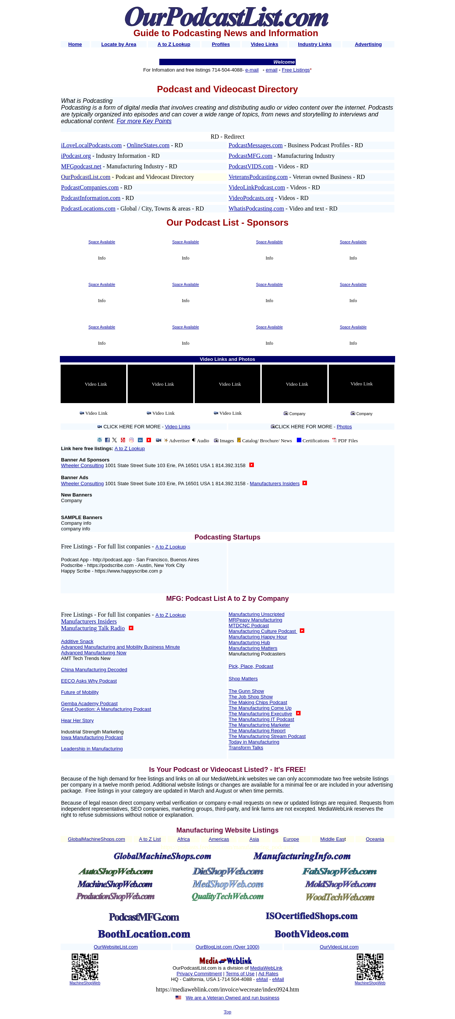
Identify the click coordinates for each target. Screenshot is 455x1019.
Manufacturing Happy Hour (258, 637)
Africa (183, 839)
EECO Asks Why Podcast (89, 681)
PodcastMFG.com (250, 156)
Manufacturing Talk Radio (93, 628)
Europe (291, 839)
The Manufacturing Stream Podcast (267, 736)
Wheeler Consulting (82, 465)
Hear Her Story (77, 720)
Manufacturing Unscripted (256, 614)
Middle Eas (332, 839)
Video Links (177, 426)
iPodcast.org (76, 156)
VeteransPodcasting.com (258, 177)
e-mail (251, 70)
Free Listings (296, 70)
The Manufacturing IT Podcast (261, 719)
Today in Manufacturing (254, 742)
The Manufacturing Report (257, 730)
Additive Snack (77, 641)
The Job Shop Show (251, 697)
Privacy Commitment (199, 973)
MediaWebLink (266, 968)
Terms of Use (240, 973)
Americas (219, 839)
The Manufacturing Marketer (259, 725)
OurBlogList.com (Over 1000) (227, 947)
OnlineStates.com (148, 145)
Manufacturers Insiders (89, 621)
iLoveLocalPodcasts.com (91, 145)
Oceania (375, 839)
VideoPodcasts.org (251, 198)
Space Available (102, 242)
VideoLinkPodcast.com (257, 187)
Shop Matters (243, 678)
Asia (254, 839)
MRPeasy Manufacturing (255, 620)
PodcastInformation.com (91, 198)
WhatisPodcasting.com (256, 208)
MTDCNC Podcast (249, 625)
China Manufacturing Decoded (94, 669)
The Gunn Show (246, 691)
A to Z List (150, 839)
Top (227, 1011)
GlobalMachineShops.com (96, 839)
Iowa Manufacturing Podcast (92, 737)
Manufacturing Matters (253, 648)
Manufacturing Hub (249, 642)
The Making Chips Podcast (258, 702)
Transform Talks (246, 747)
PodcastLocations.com (88, 208)
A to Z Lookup (130, 448)
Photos (344, 426)
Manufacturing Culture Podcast (263, 631)
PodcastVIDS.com (251, 166)
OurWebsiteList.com (116, 947)
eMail (262, 979)
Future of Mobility (80, 692)
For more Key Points (144, 121)
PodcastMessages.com (256, 145)
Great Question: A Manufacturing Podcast (106, 709)
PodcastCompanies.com (90, 187)
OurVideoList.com (339, 947)
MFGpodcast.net (81, 166)
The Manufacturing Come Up (260, 708)
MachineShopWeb (85, 983)
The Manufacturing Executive (260, 714)
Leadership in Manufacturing (92, 749)
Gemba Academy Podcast (89, 703)
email (272, 70)
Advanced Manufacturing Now (93, 652)
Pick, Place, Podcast (251, 666)
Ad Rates (268, 973)
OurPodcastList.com (85, 177)
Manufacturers (274, 483)
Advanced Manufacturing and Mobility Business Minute (120, 647)
